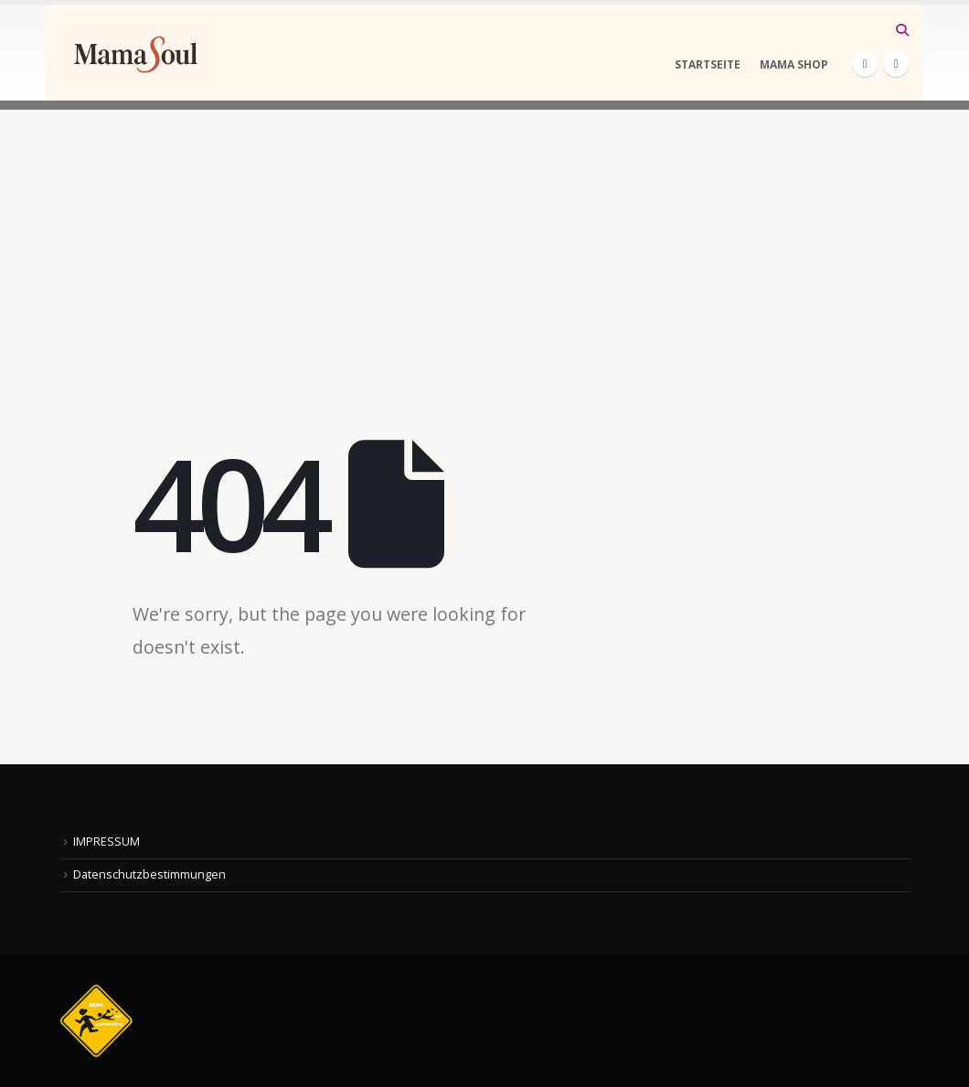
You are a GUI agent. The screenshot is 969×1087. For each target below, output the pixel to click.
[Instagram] (896, 64)
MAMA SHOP (794, 64)
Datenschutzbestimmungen (149, 874)
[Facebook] (865, 64)
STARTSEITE (707, 64)
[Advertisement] (484, 238)
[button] (902, 30)
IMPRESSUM (106, 841)
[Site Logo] (137, 53)
